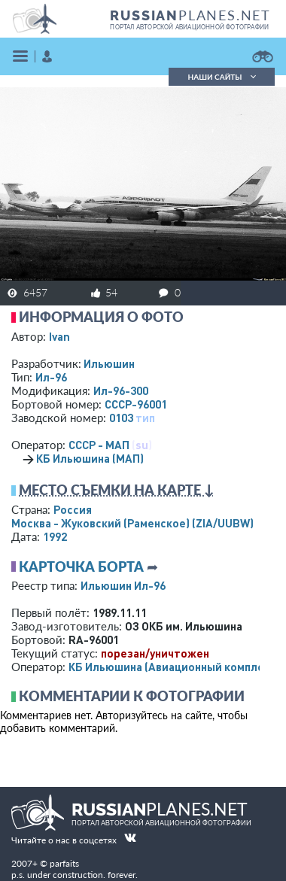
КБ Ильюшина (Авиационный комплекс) (174, 666)
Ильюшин (109, 363)
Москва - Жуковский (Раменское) (132, 523)
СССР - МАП (98, 444)
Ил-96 (51, 377)
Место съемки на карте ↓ (116, 490)
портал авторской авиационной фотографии (189, 27)
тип (145, 417)
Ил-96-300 (120, 390)
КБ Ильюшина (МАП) (90, 458)
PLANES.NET (190, 15)
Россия (72, 509)
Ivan (59, 336)
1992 (55, 536)
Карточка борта (81, 566)
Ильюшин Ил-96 (123, 585)
